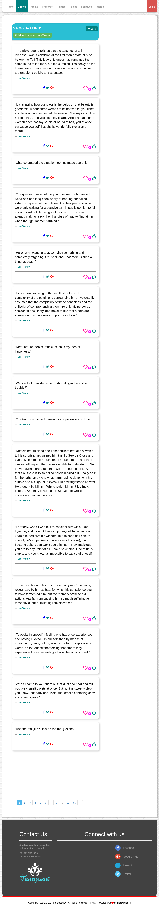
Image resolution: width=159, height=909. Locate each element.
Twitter (123, 874)
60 (68, 803)
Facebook (125, 848)
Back (92, 29)
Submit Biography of (32, 35)
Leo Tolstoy (24, 78)
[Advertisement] (55, 775)
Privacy (92, 903)
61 (74, 803)
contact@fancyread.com (31, 856)
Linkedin (124, 865)
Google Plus (126, 856)
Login (152, 6)
